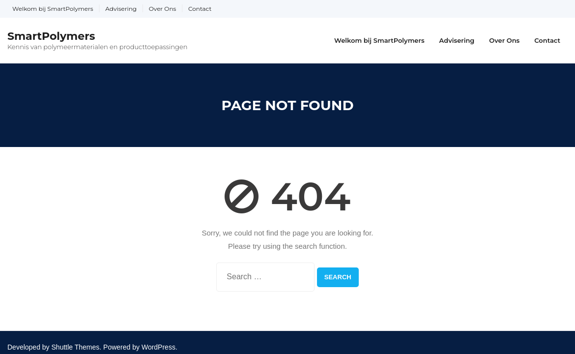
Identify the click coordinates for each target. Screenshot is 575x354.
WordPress (158, 347)
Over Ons (162, 8)
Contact (199, 8)
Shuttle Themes (76, 347)
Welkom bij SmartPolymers (52, 8)
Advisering (121, 8)
